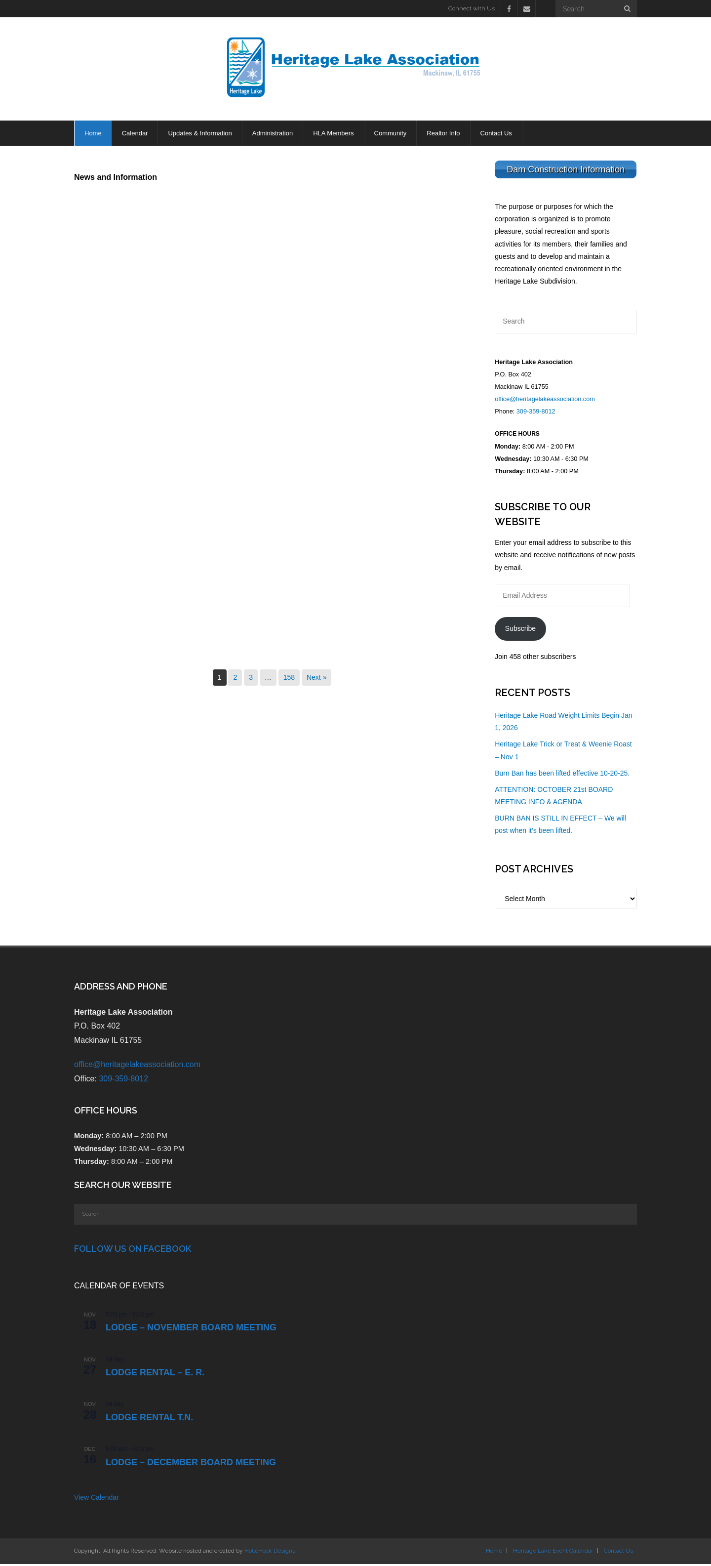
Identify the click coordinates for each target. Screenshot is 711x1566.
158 (289, 679)
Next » (316, 679)
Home (494, 1552)
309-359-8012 (535, 413)
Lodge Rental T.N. (149, 1419)
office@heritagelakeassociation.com (545, 401)
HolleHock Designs (269, 1552)
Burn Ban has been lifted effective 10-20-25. (562, 775)
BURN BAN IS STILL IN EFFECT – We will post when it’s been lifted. (560, 826)
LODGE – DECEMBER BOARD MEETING (191, 1464)
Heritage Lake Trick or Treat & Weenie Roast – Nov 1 (563, 752)
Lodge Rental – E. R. (155, 1374)
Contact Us (618, 1552)
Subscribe (520, 630)
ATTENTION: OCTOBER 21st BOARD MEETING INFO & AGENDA (554, 797)
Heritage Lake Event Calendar (553, 1552)
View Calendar (96, 1499)
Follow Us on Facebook (132, 1250)
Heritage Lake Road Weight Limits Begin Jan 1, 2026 (563, 723)
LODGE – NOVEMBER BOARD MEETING (191, 1329)
